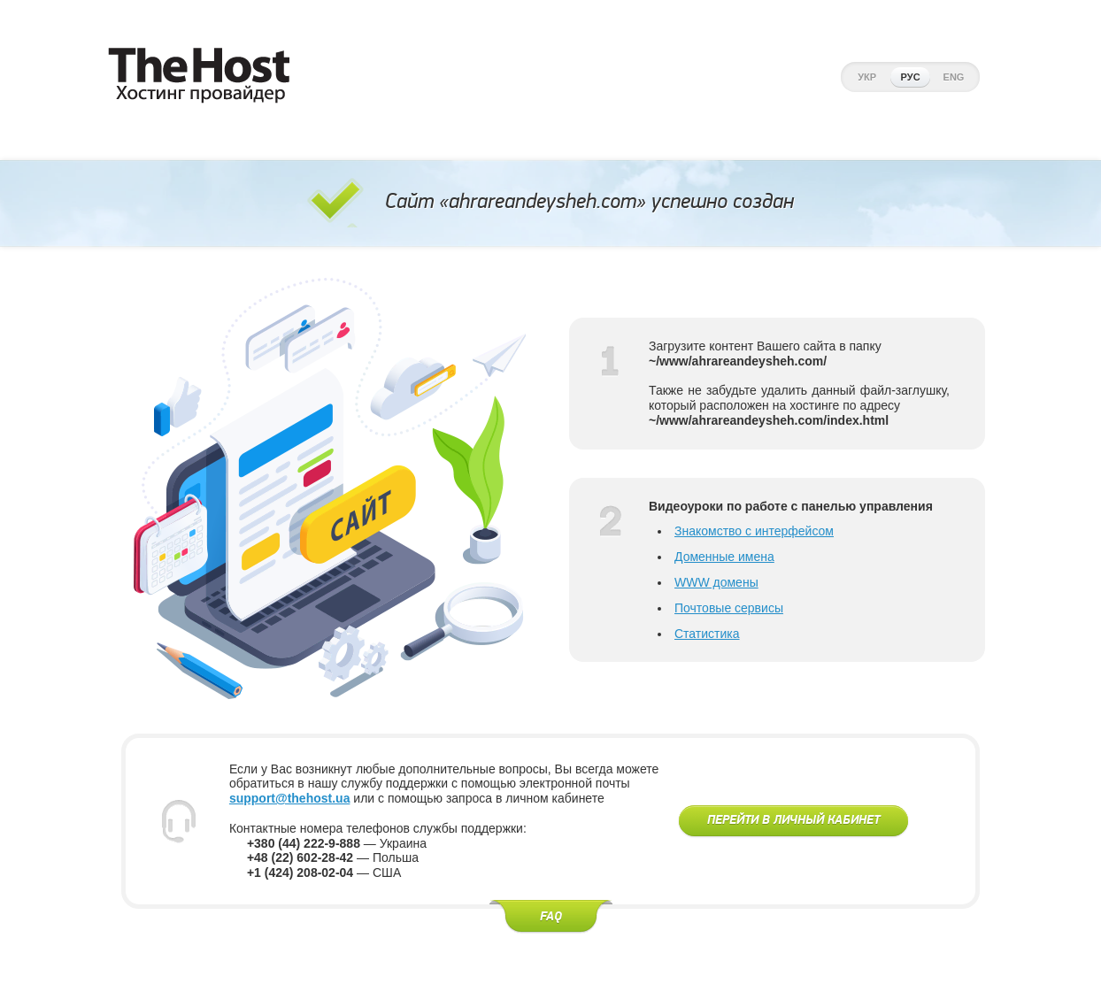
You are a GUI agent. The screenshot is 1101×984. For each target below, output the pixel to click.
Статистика (707, 634)
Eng (954, 77)
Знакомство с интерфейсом (754, 531)
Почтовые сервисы (728, 608)
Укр (867, 77)
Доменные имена (724, 557)
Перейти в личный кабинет (793, 820)
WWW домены (716, 582)
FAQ (551, 917)
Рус (910, 77)
